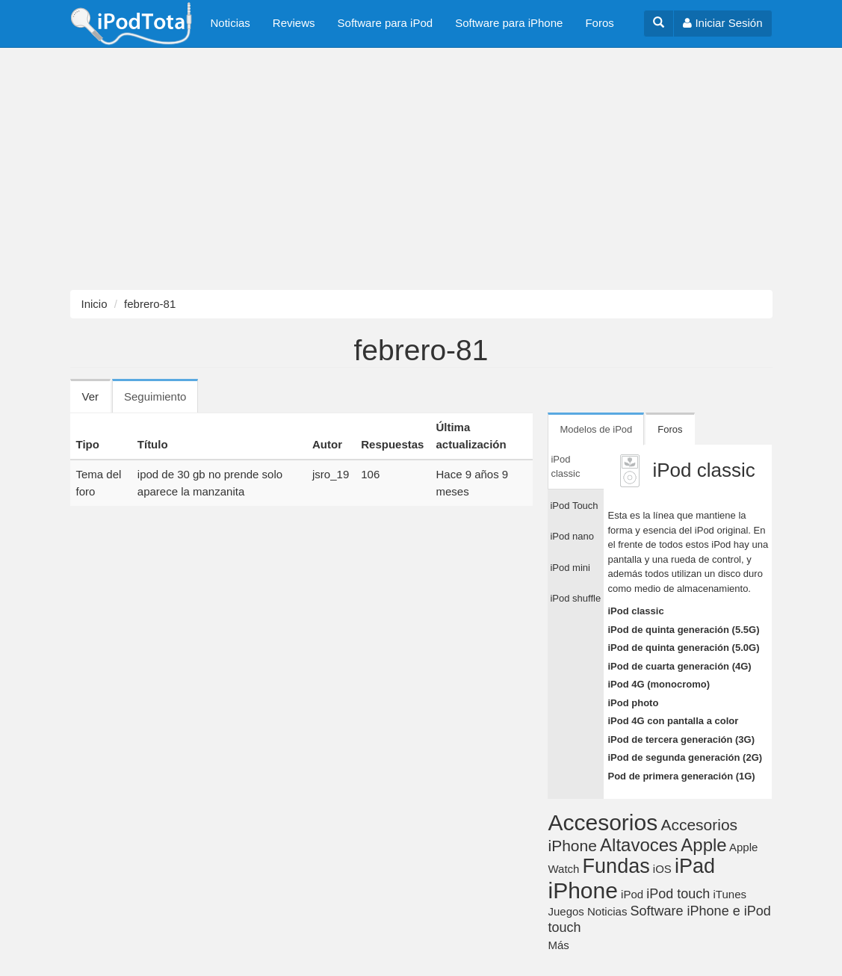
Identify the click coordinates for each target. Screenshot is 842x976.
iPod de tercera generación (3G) (681, 739)
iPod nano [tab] (572, 536)
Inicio (94, 303)
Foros (599, 22)
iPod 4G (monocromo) (658, 684)
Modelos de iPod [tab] (596, 429)
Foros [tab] (669, 429)
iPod (632, 894)
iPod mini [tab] (569, 567)
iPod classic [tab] (565, 467)
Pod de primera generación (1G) (681, 776)
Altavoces (639, 845)
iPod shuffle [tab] (575, 598)
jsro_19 (330, 474)
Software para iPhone (509, 22)
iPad (695, 866)
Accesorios (602, 822)
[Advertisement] (421, 169)
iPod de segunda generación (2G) (684, 757)
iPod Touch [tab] (574, 505)
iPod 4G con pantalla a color (672, 720)
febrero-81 (150, 303)
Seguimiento (161, 401)
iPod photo (632, 702)
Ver (90, 396)
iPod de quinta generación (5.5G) (683, 629)
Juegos (565, 911)
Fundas (616, 866)
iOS (662, 868)
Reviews (294, 22)
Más (558, 945)
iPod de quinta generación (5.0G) (683, 647)
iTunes (729, 894)
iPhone (582, 890)
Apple (703, 845)
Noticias (230, 22)
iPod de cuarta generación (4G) (679, 666)
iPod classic (635, 611)
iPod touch (678, 893)
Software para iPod (385, 22)
